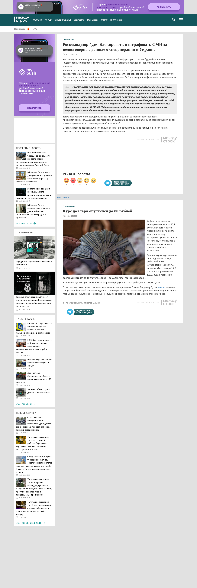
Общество (68, 39)
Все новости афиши (28, 522)
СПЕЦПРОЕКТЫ (63, 20)
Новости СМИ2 (63, 197)
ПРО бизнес (116, 20)
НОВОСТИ (37, 20)
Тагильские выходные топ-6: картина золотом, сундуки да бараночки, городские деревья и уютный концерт (33, 508)
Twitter (158, 19)
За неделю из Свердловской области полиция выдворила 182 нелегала (33, 377)
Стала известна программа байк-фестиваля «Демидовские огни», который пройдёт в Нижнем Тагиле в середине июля (34, 423)
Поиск (174, 19)
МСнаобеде (92, 20)
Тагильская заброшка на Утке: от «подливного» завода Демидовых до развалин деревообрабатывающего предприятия (34, 301)
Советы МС (78, 20)
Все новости (24, 223)
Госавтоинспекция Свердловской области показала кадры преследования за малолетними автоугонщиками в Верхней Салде (33, 158)
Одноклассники (162, 19)
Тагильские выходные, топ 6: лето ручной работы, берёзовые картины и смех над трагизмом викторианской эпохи (33, 443)
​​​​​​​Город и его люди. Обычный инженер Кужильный (34, 263)
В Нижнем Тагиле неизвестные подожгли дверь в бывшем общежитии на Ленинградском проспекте (33, 211)
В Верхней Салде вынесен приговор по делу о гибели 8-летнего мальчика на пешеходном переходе (34, 328)
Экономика (69, 206)
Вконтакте (154, 19)
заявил (161, 287)
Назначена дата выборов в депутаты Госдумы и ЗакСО (39, 362)
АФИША (48, 20)
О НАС (104, 20)
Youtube (167, 19)
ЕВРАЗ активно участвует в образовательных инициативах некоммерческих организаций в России (34, 346)
